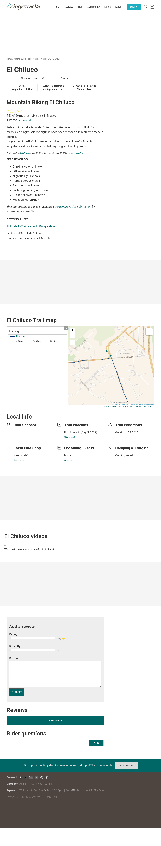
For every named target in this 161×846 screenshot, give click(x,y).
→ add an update (75, 153)
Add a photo (50, 78)
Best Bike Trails (42, 790)
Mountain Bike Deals (93, 790)
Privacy (56, 797)
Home (9, 59)
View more (19, 460)
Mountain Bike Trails (22, 59)
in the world (25, 120)
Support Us (37, 783)
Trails (56, 6)
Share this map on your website (141, 407)
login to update (122, 437)
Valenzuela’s (21, 455)
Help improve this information (73, 206)
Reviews (68, 6)
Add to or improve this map (115, 407)
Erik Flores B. (72, 432)
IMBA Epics (57, 790)
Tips (80, 6)
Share (65, 78)
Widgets (49, 783)
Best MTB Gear (73, 790)
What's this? (69, 437)
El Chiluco (57, 59)
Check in (78, 78)
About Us (24, 783)
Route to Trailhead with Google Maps (33, 226)
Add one (68, 460)
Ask (96, 743)
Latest (118, 6)
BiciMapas (24, 153)
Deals (107, 6)
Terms (49, 797)
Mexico (36, 59)
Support (134, 6)
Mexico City (46, 59)
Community (93, 6)
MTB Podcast (24, 790)
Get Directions (31, 78)
